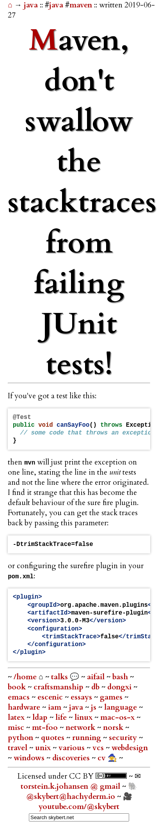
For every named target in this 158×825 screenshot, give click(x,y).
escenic (51, 697)
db (96, 687)
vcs (99, 748)
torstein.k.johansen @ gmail (71, 786)
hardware (25, 707)
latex (17, 717)
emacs (20, 697)
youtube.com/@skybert (79, 807)
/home (25, 677)
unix (44, 748)
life (62, 717)
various (73, 748)
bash (121, 677)
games (112, 697)
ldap (41, 717)
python (21, 738)
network (81, 728)
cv (103, 758)
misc (17, 728)
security (124, 738)
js (94, 707)
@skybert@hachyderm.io (70, 796)
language (121, 707)
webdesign (130, 748)
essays (82, 697)
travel (18, 748)
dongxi (120, 687)
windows (30, 758)
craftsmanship (59, 687)
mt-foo (46, 728)
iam (55, 707)
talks (59, 677)
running (87, 738)
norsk (114, 728)
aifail (97, 677)
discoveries (72, 758)
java (32, 5)
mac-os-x (118, 717)
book (18, 687)
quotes (53, 738)
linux (84, 717)
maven (80, 5)
